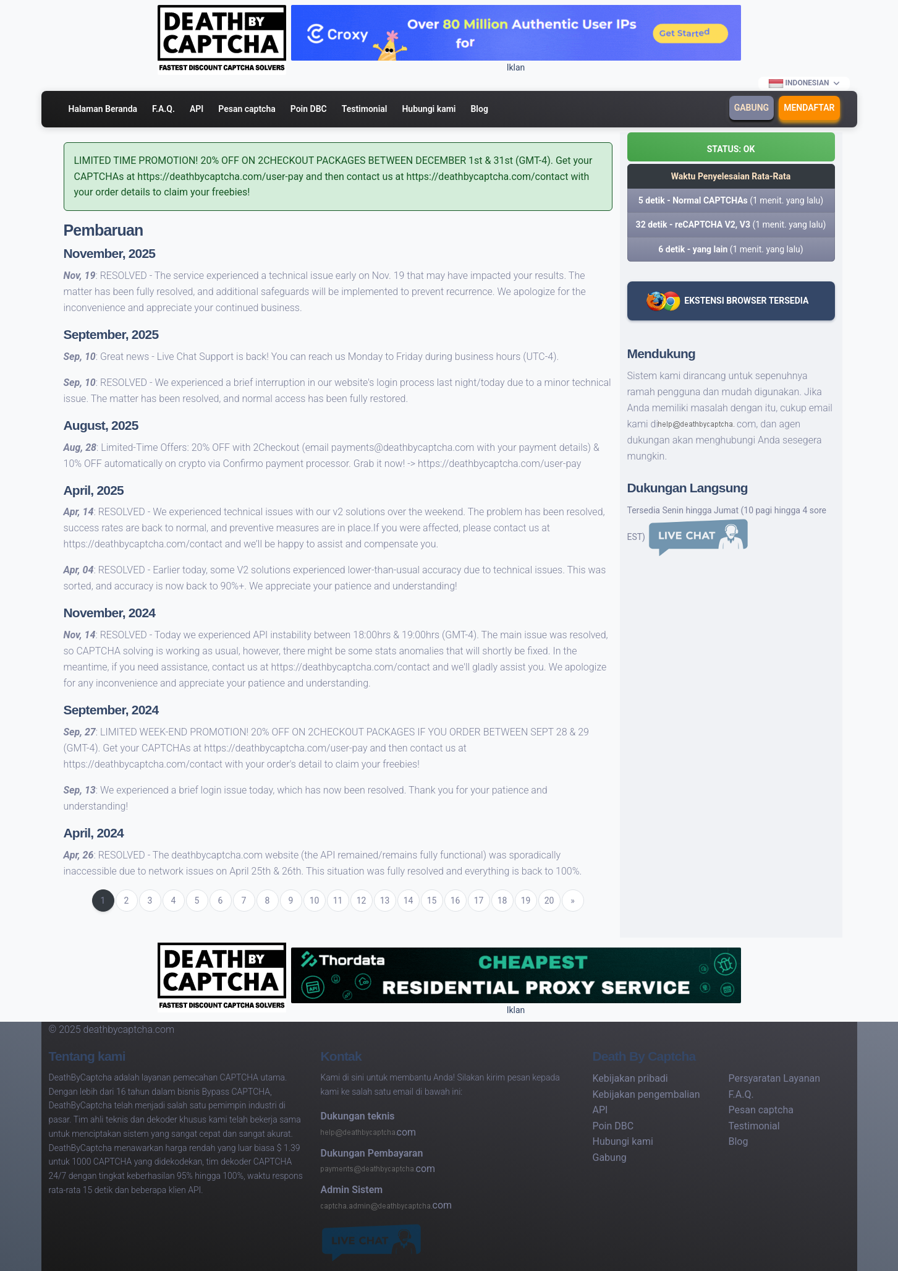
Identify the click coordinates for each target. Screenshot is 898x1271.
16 (455, 900)
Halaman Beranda (103, 109)
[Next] (573, 900)
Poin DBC (308, 109)
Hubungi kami (428, 109)
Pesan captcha (246, 109)
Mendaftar (809, 108)
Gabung (751, 108)
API (196, 109)
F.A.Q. (163, 109)
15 (432, 900)
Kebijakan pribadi (630, 1078)
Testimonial (365, 109)
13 (385, 900)
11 (338, 900)
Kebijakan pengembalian (646, 1094)
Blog (479, 109)
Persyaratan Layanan (775, 1078)
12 (361, 900)
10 (315, 900)
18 (502, 900)
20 (549, 900)
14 (408, 900)
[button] (731, 146)
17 (479, 900)
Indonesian (798, 83)
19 (526, 900)
